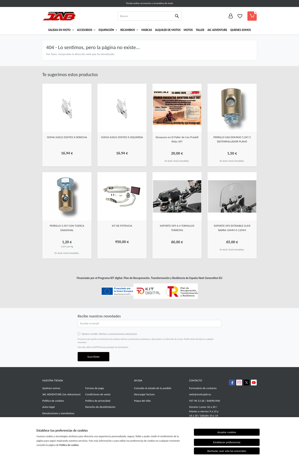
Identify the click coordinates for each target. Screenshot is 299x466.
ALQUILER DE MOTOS (168, 30)
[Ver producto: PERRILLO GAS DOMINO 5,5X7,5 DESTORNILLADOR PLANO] (232, 108)
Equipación (108, 30)
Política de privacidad (97, 400)
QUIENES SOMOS (240, 30)
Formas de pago (94, 388)
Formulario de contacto (203, 388)
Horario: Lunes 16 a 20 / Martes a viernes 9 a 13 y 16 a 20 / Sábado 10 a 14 (203, 411)
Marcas (146, 30)
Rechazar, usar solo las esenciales (226, 451)
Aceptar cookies (226, 432)
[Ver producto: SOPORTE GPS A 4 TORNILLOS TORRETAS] (177, 196)
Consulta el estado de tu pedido (152, 388)
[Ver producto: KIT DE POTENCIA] (122, 196)
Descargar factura (144, 394)
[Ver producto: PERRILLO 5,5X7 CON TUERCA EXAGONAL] (67, 196)
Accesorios (86, 30)
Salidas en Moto (61, 30)
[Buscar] (145, 16)
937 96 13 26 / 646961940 (204, 400)
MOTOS (188, 30)
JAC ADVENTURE (52, 394)
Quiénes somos (51, 388)
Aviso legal (48, 407)
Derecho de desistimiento (100, 407)
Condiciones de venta (97, 394)
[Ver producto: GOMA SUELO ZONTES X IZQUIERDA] (122, 108)
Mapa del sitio (142, 400)
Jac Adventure (217, 30)
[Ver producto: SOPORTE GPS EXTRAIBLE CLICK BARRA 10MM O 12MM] (232, 196)
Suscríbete (93, 356)
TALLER (200, 30)
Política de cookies (53, 400)
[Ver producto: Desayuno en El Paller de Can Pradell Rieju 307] (177, 108)
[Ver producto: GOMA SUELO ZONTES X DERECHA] (67, 108)
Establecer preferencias (226, 442)
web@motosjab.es (200, 394)
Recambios (129, 30)
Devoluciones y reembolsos (58, 413)
